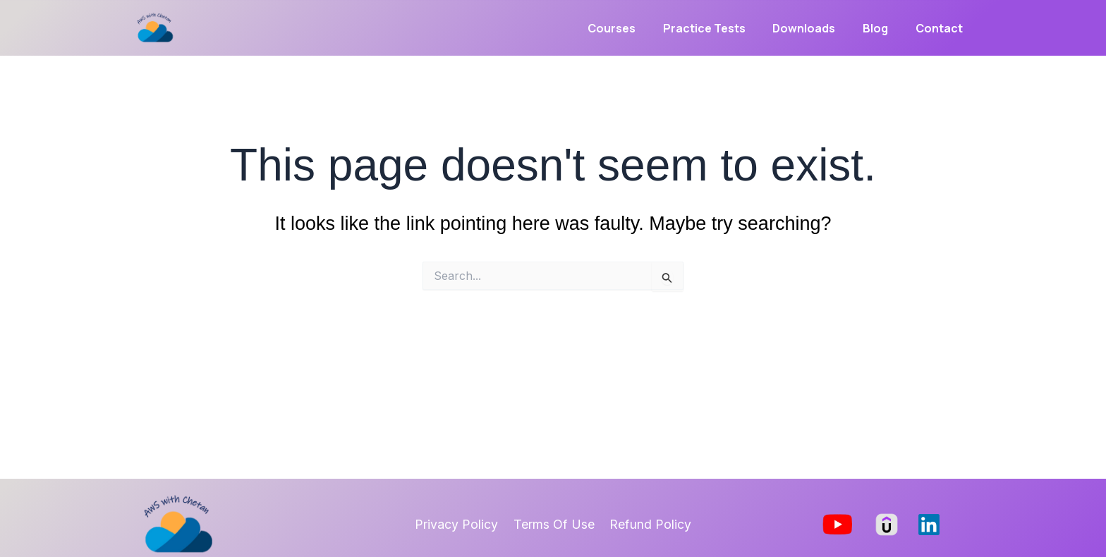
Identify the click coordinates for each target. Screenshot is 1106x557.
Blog (882, 28)
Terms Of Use (554, 524)
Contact (941, 28)
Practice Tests (720, 28)
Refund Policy (648, 524)
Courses (633, 28)
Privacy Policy (459, 524)
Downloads (815, 28)
